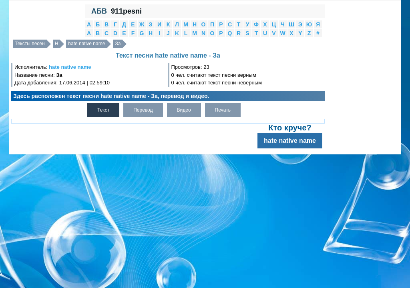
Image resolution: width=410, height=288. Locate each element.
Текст (103, 110)
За (118, 43)
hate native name (86, 43)
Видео (184, 110)
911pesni (126, 11)
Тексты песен (30, 43)
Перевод (143, 110)
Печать (223, 110)
